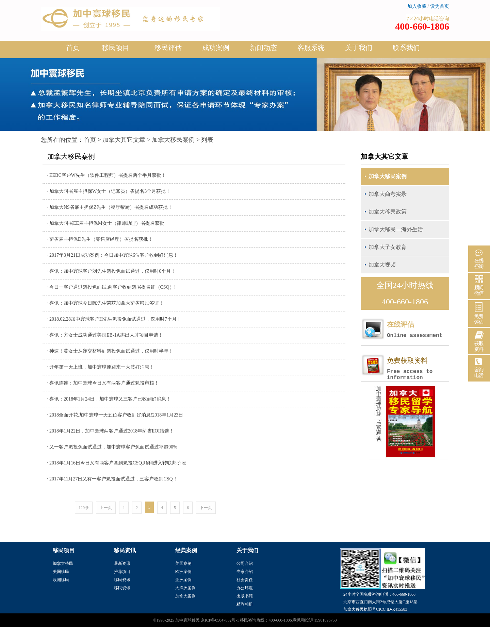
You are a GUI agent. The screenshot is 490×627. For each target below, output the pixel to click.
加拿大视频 (382, 265)
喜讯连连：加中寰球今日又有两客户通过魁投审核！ (104, 383)
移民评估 (168, 50)
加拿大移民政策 (388, 212)
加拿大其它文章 (123, 139)
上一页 (106, 507)
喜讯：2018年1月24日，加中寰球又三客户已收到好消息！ (110, 399)
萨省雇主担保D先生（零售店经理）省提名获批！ (101, 239)
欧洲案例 (183, 571)
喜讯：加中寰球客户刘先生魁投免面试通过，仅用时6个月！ (112, 271)
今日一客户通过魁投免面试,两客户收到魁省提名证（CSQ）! (112, 287)
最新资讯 (122, 563)
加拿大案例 (185, 596)
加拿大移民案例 (173, 139)
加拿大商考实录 (388, 194)
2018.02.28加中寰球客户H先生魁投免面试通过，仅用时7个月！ (115, 319)
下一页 (206, 507)
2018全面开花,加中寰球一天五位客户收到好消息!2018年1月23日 (116, 415)
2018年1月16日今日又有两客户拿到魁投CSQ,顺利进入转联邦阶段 (117, 462)
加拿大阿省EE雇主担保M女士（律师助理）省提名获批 (106, 223)
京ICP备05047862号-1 (220, 620)
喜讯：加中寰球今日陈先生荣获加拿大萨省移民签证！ (106, 303)
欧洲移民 (61, 579)
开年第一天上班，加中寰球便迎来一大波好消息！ (101, 367)
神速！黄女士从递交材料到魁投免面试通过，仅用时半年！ (111, 351)
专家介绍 (244, 571)
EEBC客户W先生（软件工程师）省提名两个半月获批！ (107, 175)
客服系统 (311, 47)
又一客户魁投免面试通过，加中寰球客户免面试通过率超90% (113, 447)
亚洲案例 (183, 579)
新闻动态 (263, 50)
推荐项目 (122, 571)
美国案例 (183, 563)
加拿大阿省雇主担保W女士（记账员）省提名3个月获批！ (109, 191)
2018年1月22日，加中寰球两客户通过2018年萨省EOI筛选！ (111, 431)
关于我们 (358, 50)
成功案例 (215, 50)
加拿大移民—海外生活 (396, 229)
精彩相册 (244, 604)
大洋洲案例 (185, 588)
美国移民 (61, 571)
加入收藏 (416, 6)
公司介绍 (244, 563)
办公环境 (244, 588)
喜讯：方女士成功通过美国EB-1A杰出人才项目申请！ (106, 335)
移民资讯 (122, 579)
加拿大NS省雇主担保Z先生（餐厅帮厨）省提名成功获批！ (111, 207)
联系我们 (406, 47)
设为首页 (439, 6)
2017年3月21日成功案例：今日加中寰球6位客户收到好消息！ (113, 255)
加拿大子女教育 (388, 247)
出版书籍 (244, 596)
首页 (73, 47)
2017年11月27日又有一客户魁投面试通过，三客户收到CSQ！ (113, 478)
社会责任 (244, 579)
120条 (84, 507)
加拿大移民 (63, 563)
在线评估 (418, 330)
